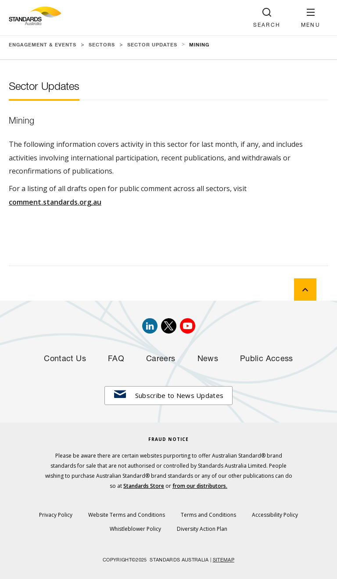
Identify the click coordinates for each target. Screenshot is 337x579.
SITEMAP (223, 560)
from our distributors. (199, 486)
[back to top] (305, 289)
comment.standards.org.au (55, 202)
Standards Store (143, 486)
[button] (310, 17)
